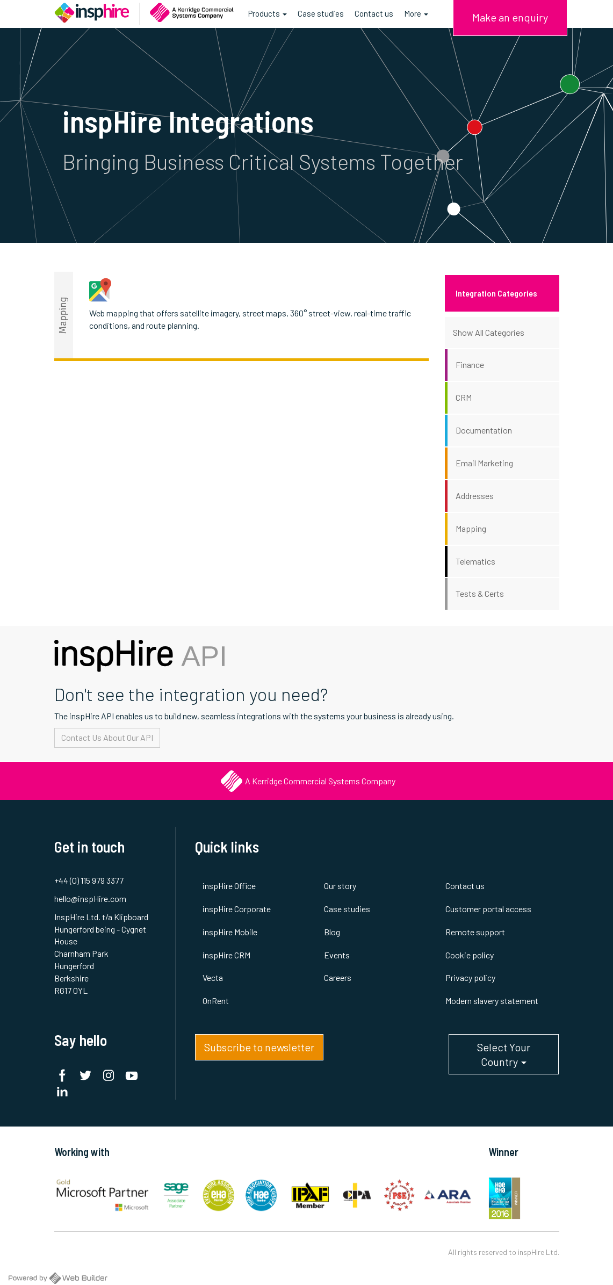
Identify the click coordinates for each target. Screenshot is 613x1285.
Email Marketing (484, 463)
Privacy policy (470, 977)
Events (337, 955)
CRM (464, 397)
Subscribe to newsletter (259, 1047)
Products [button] (267, 17)
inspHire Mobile (230, 932)
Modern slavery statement (491, 1000)
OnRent (216, 1000)
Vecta (213, 977)
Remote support (475, 932)
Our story (340, 885)
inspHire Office (229, 885)
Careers (337, 977)
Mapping (471, 528)
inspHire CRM (226, 955)
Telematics (475, 561)
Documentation (484, 430)
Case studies (321, 13)
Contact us (374, 13)
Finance (470, 364)
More (416, 13)
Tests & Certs (480, 593)
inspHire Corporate (237, 909)
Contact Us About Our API (107, 737)
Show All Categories (488, 332)
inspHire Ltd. (538, 1252)
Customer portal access (488, 909)
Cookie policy (469, 955)
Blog (332, 932)
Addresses (475, 495)
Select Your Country (503, 1057)
